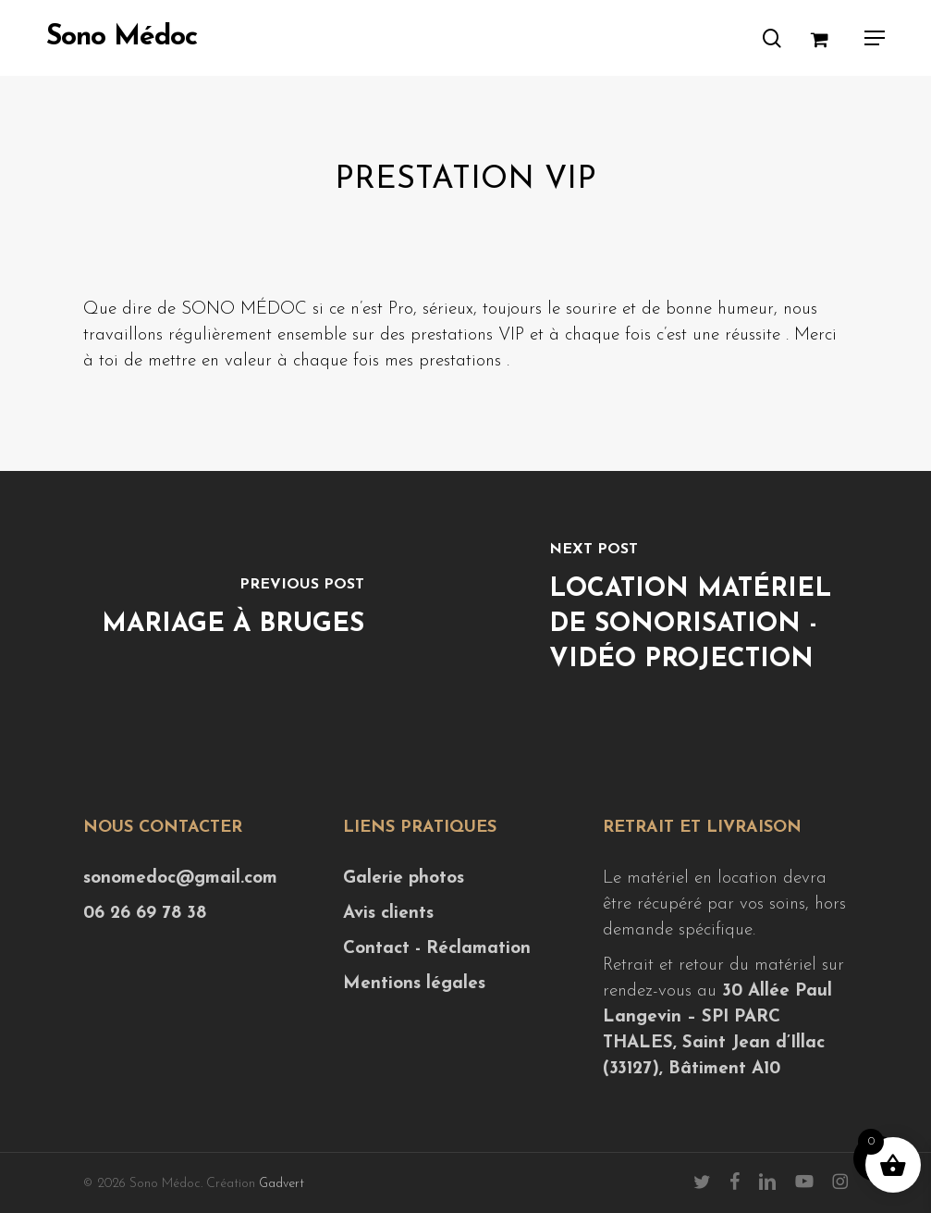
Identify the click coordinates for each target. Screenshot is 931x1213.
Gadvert (281, 1184)
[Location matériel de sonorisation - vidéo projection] (699, 610)
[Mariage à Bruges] (233, 610)
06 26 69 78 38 (144, 913)
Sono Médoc (121, 38)
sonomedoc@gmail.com (180, 878)
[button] (874, 38)
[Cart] (828, 38)
